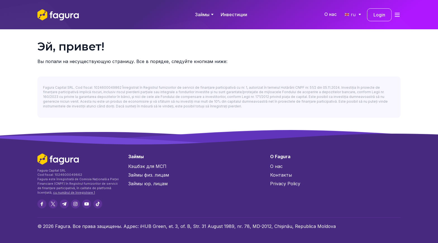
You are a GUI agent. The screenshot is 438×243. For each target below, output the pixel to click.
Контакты (281, 175)
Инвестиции (234, 14)
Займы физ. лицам (148, 175)
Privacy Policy (285, 183)
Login (379, 15)
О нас (330, 14)
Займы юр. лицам (148, 183)
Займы (202, 14)
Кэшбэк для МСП (147, 166)
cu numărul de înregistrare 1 (74, 192)
